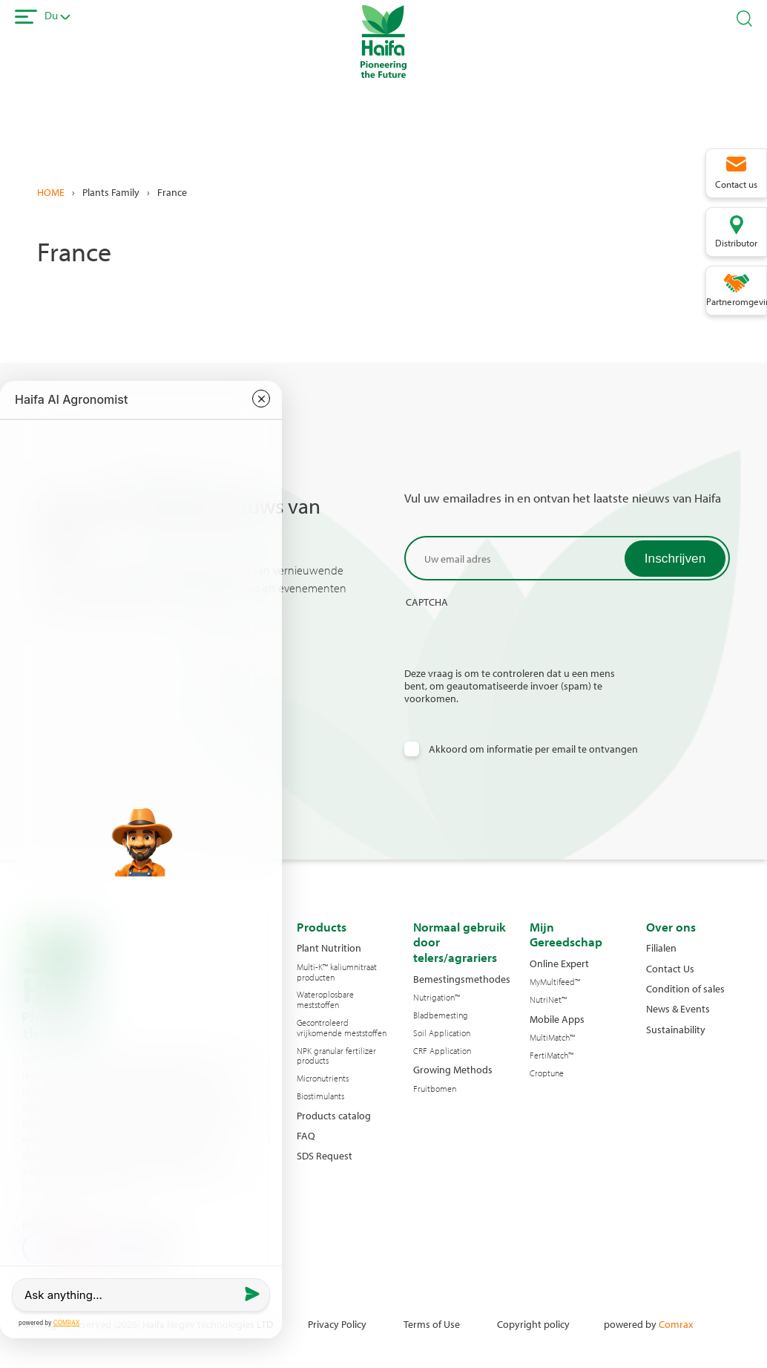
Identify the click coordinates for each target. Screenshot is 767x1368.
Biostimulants (320, 1096)
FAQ (306, 1135)
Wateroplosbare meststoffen (325, 999)
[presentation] (517, 638)
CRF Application (442, 1051)
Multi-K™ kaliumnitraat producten (337, 972)
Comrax (676, 1324)
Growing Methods (453, 1069)
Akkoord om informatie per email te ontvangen (533, 748)
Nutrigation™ (436, 997)
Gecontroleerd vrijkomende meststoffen (341, 1028)
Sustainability (675, 1029)
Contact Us (670, 968)
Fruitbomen (434, 1089)
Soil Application (441, 1033)
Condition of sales (685, 988)
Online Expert (559, 963)
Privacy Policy (337, 1324)
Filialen (661, 947)
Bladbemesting (440, 1015)
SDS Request (324, 1155)
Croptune (547, 1073)
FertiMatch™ (551, 1055)
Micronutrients (323, 1078)
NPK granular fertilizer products (336, 1056)
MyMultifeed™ (555, 982)
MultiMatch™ (552, 1037)
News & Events (678, 1008)
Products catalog (334, 1115)
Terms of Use (432, 1324)
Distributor (736, 243)
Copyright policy (533, 1324)
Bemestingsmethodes (461, 978)
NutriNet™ (548, 1000)
